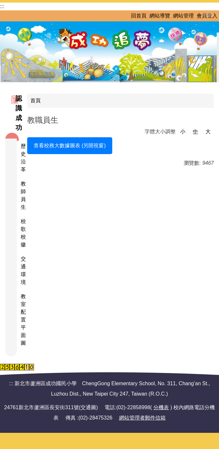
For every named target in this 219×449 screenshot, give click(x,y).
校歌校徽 (22, 233)
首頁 (35, 100)
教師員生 (22, 195)
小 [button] (182, 131)
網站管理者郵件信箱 (142, 418)
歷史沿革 (22, 157)
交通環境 (22, 270)
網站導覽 (159, 15)
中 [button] (195, 131)
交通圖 (88, 407)
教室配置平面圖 (22, 320)
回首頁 (139, 15)
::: (2, 6)
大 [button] (208, 131)
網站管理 (183, 15)
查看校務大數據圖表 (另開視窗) (70, 145)
